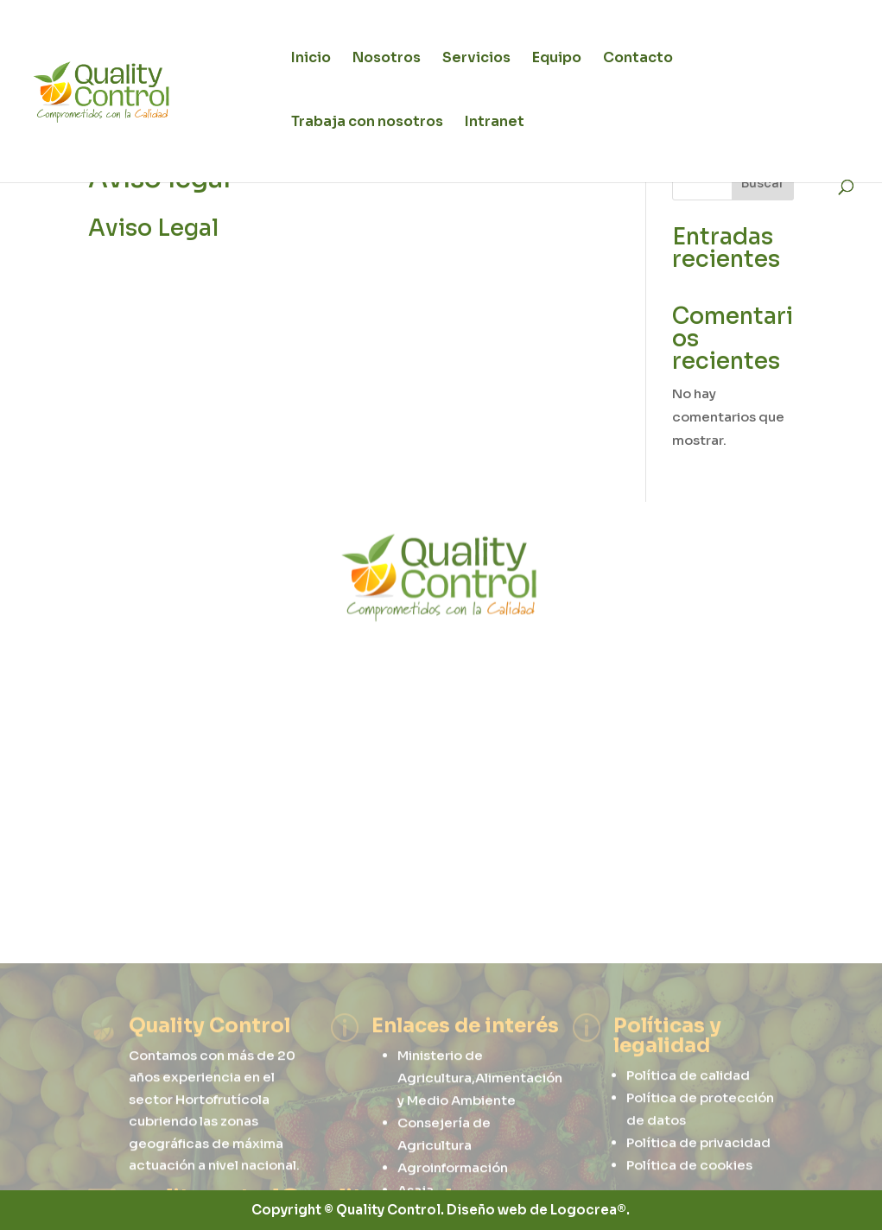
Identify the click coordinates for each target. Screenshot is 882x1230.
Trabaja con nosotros (367, 123)
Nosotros (386, 59)
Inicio (311, 59)
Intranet (494, 123)
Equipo (556, 59)
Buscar (762, 183)
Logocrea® (588, 1209)
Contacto (638, 59)
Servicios (476, 59)
